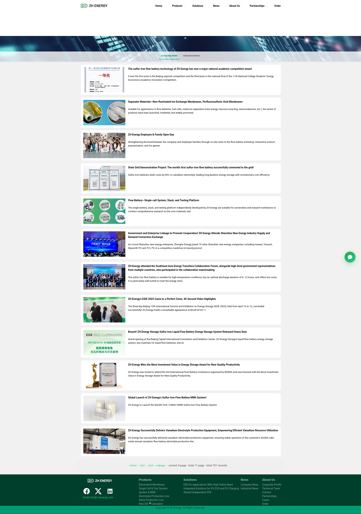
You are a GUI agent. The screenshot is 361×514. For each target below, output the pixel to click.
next (150, 465)
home (133, 465)
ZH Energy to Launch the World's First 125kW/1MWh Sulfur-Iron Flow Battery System (172, 405)
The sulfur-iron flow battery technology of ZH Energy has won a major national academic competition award (190, 68)
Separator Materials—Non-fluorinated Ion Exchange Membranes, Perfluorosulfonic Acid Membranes (185, 101)
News (216, 5)
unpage (160, 465)
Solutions (197, 5)
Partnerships (257, 5)
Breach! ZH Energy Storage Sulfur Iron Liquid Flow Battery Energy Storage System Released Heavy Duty (187, 331)
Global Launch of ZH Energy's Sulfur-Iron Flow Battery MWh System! (167, 397)
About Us (234, 5)
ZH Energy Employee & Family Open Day (151, 134)
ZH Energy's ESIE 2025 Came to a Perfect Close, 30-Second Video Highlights (172, 298)
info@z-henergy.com (101, 497)
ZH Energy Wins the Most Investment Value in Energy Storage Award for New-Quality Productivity (184, 364)
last (142, 465)
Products (177, 5)
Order (277, 5)
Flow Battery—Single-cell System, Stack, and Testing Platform (163, 200)
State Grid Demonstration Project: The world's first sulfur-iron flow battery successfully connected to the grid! (191, 167)
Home (158, 5)
